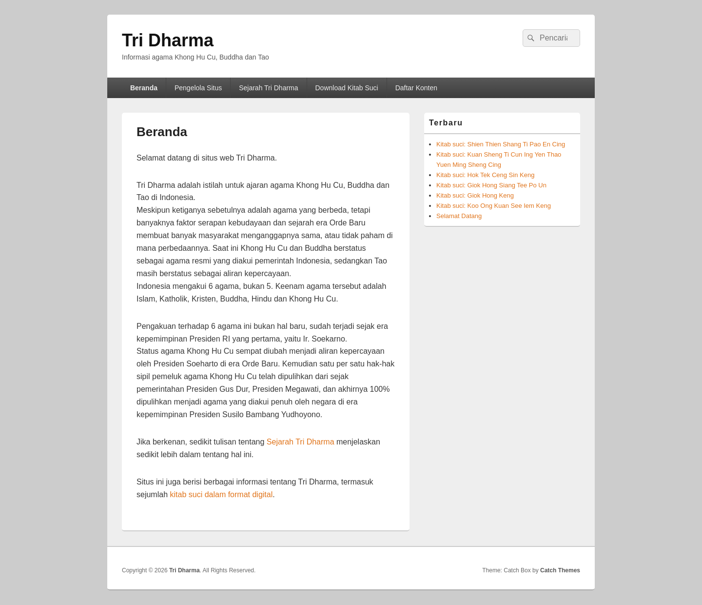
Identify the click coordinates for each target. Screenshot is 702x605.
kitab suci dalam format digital (221, 494)
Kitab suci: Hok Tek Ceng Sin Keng (485, 175)
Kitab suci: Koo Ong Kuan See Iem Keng (493, 205)
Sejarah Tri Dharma (268, 88)
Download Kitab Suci (346, 88)
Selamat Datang (459, 216)
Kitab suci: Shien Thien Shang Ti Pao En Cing (500, 144)
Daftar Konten (416, 88)
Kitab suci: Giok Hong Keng (475, 195)
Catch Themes (560, 570)
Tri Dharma (168, 40)
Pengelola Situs (198, 88)
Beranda (143, 88)
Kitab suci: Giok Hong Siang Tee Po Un (491, 185)
